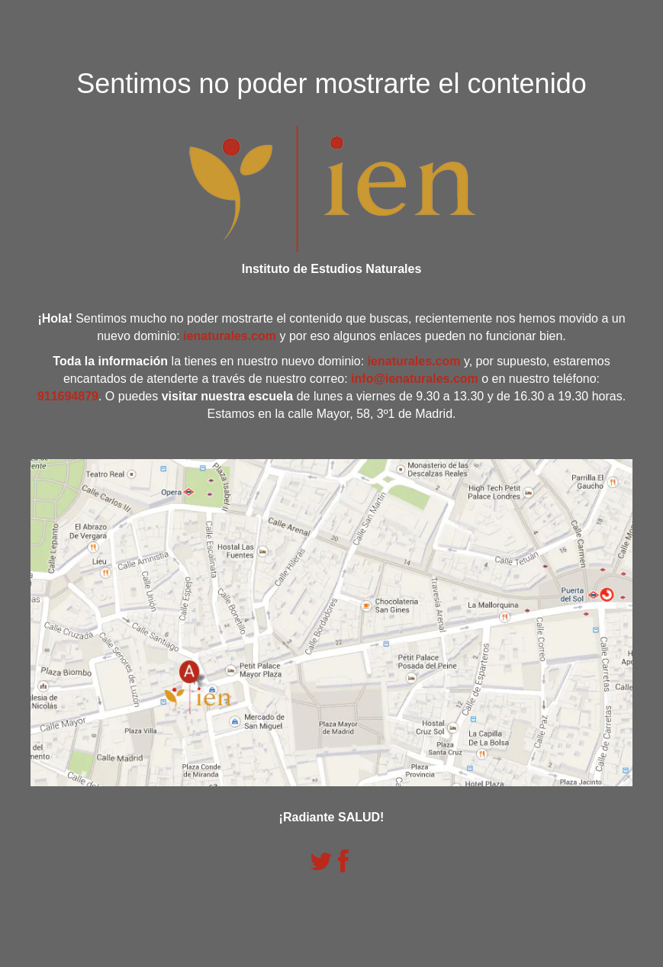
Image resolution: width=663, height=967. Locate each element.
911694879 (67, 396)
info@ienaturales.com (414, 378)
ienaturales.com (229, 335)
